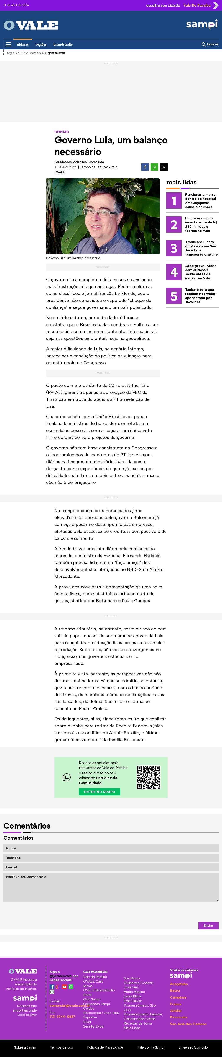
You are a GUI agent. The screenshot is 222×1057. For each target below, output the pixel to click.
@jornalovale (61, 976)
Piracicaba (179, 1017)
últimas (23, 44)
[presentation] (186, 911)
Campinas (178, 997)
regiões (41, 44)
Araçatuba (179, 984)
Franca (175, 1004)
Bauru (175, 991)
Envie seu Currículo (193, 1047)
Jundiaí (175, 1011)
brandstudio (63, 44)
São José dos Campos (188, 1024)
